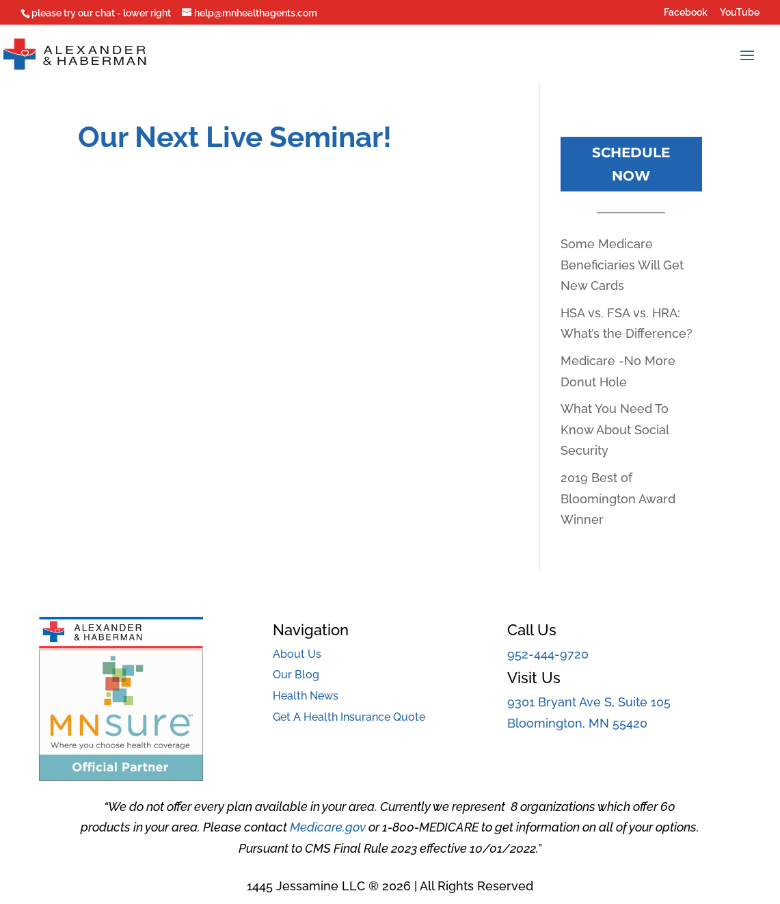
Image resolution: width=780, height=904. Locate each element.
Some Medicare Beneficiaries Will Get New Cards (622, 265)
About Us (297, 654)
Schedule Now (631, 164)
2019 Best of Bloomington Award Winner (618, 498)
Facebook (686, 13)
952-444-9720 (548, 654)
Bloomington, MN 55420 (577, 723)
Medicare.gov (328, 827)
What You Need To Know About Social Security (615, 429)
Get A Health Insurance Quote (349, 716)
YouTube (739, 13)
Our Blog (296, 674)
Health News (305, 695)
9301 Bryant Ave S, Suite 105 (589, 702)
